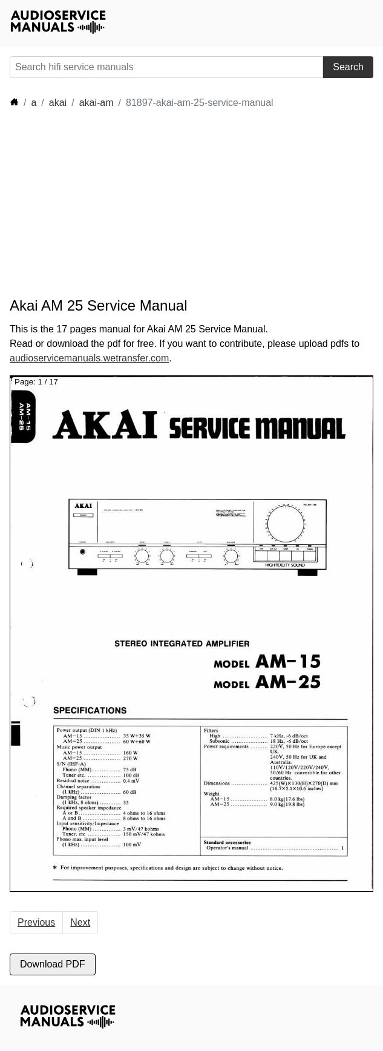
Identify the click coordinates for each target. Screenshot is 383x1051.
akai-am (96, 102)
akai (58, 102)
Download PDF (52, 964)
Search (348, 67)
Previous (36, 922)
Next (80, 922)
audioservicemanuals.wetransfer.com (89, 358)
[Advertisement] (119, 203)
